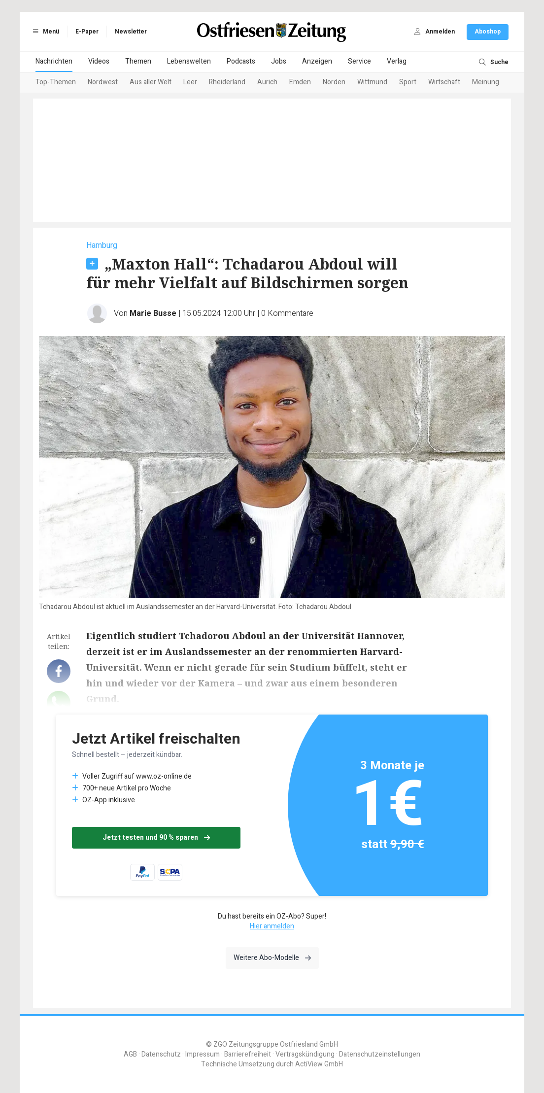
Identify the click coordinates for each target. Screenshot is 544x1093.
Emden (300, 82)
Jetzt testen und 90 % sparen (156, 837)
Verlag (397, 61)
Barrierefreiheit (247, 1054)
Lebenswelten (189, 61)
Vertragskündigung (305, 1054)
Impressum (202, 1054)
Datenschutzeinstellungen (379, 1054)
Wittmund (372, 82)
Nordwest (103, 82)
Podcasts (241, 61)
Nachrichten (53, 61)
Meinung (485, 82)
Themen (138, 61)
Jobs (278, 61)
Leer (190, 82)
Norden (334, 82)
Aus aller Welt (150, 82)
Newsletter (131, 31)
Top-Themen (55, 82)
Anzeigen (317, 61)
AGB (130, 1054)
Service (359, 61)
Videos (98, 61)
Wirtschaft (444, 82)
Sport (407, 82)
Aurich (267, 82)
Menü (44, 31)
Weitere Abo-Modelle (272, 958)
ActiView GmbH (319, 1064)
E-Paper (87, 31)
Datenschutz (161, 1054)
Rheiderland (227, 82)
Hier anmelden (272, 926)
